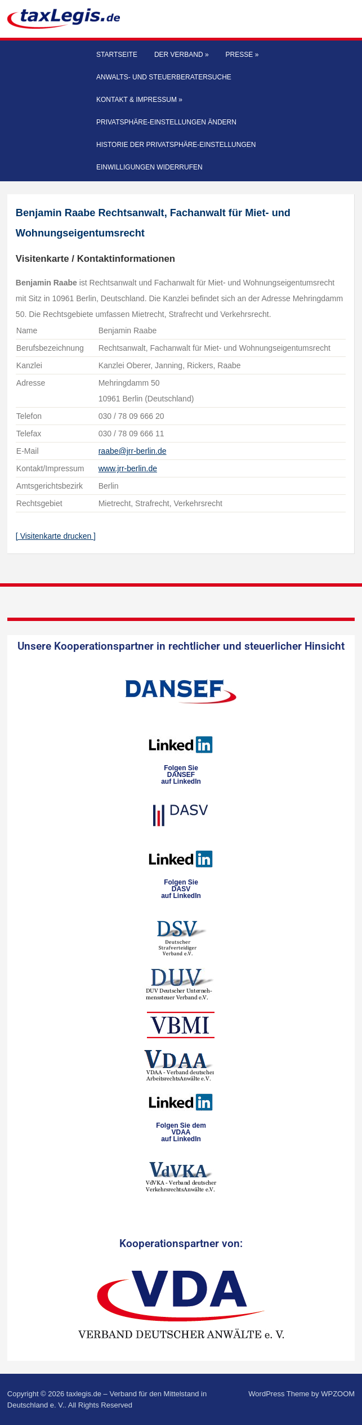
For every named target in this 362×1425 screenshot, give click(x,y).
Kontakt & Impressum (139, 100)
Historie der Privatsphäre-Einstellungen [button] (176, 145)
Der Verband (181, 55)
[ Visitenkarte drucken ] (56, 535)
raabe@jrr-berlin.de (133, 450)
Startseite (116, 55)
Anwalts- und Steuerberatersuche (163, 77)
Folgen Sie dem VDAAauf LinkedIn (181, 1132)
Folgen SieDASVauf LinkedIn (181, 889)
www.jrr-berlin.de (128, 468)
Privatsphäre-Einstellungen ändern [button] (166, 122)
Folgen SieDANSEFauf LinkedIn (181, 774)
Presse (242, 55)
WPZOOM (338, 1394)
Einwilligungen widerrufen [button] (149, 167)
